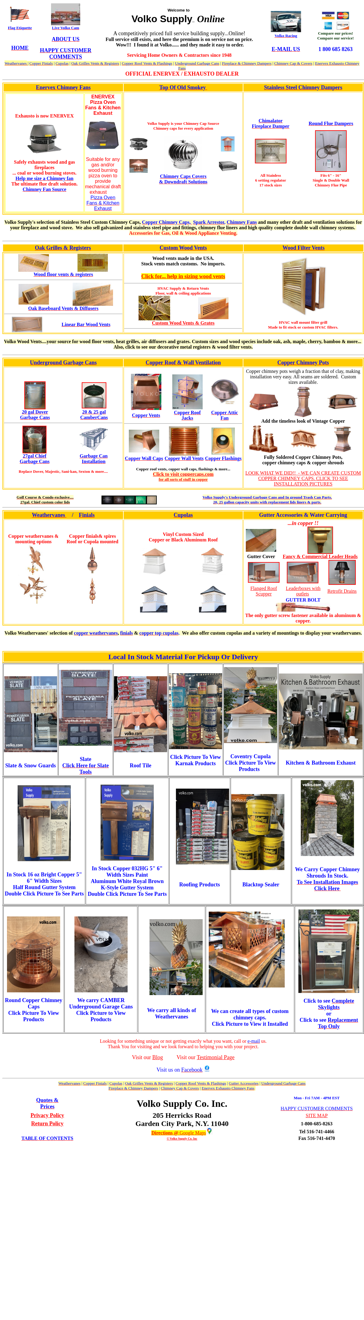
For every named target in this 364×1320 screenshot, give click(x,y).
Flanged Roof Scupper (263, 591)
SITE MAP (317, 1115)
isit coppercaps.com (193, 474)
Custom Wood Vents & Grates (183, 323)
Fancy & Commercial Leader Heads (320, 556)
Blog (157, 1057)
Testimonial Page (216, 1057)
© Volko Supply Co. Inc (182, 1138)
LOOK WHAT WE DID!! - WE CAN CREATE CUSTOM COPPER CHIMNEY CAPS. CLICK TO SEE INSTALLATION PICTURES (303, 478)
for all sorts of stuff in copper (183, 479)
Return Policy (47, 1123)
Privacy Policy (47, 1115)
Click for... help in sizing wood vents (183, 276)
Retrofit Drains (341, 591)
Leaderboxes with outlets (303, 591)
